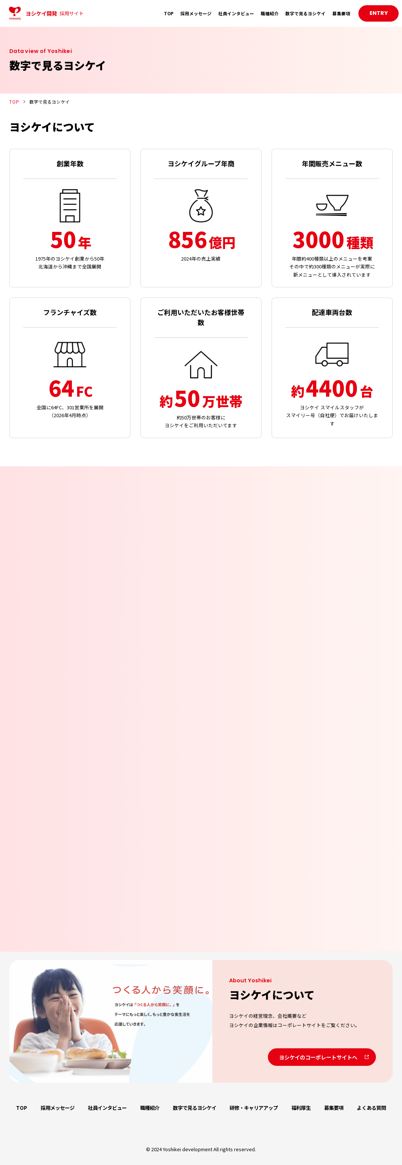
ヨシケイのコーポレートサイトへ (318, 1057)
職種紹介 (270, 13)
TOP (169, 13)
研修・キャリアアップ (254, 1107)
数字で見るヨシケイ (305, 13)
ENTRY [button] (379, 13)
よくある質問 (371, 1107)
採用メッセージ (196, 13)
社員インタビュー (236, 13)
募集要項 (341, 13)
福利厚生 (301, 1107)
